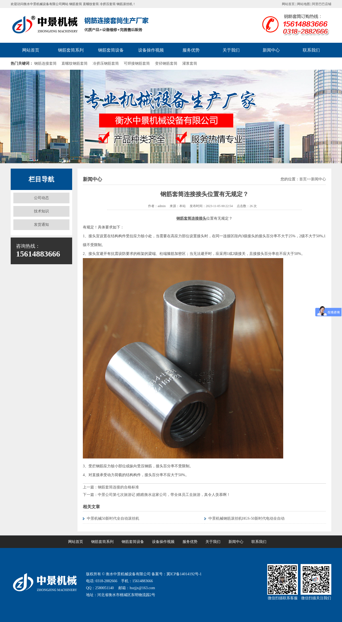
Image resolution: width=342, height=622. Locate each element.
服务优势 (191, 50)
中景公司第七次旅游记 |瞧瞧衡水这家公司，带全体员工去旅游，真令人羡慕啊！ (164, 495)
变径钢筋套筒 (166, 63)
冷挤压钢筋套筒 (106, 63)
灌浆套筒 (189, 63)
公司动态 (41, 198)
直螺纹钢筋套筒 (74, 63)
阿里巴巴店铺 (321, 4)
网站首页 (288, 4)
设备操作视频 (151, 50)
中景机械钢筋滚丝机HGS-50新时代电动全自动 (246, 518)
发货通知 (41, 225)
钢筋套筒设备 (111, 50)
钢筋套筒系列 (71, 50)
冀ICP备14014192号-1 (183, 574)
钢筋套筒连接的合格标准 (118, 487)
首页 (303, 179)
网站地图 (303, 4)
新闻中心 (271, 50)
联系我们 (311, 50)
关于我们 (231, 50)
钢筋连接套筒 (45, 63)
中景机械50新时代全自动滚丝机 (113, 518)
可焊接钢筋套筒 (137, 63)
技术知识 (41, 211)
